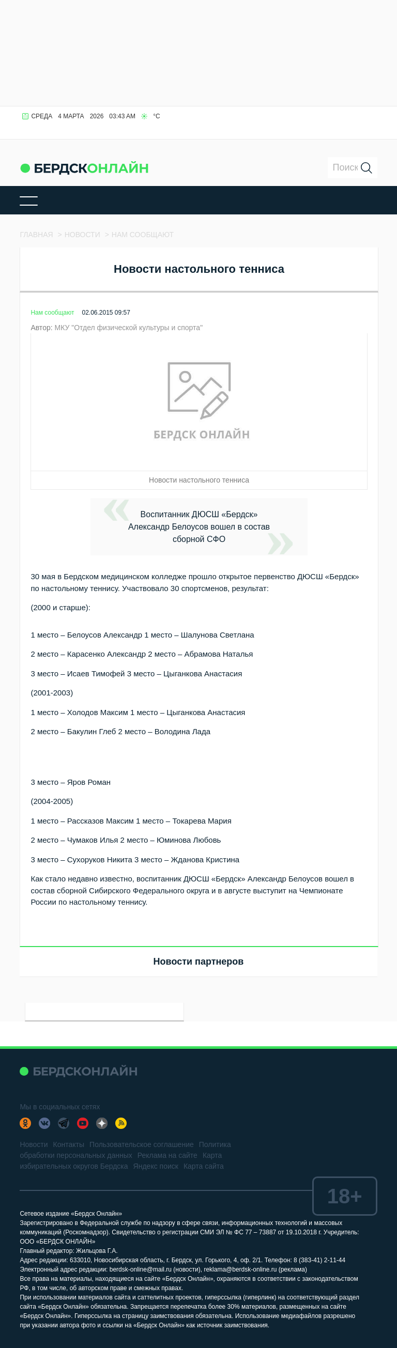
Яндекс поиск (155, 1166)
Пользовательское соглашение (141, 1144)
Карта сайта (204, 1166)
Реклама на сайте (167, 1155)
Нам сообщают (52, 312)
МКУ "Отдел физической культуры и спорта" (128, 327)
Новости (34, 1144)
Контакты (68, 1144)
